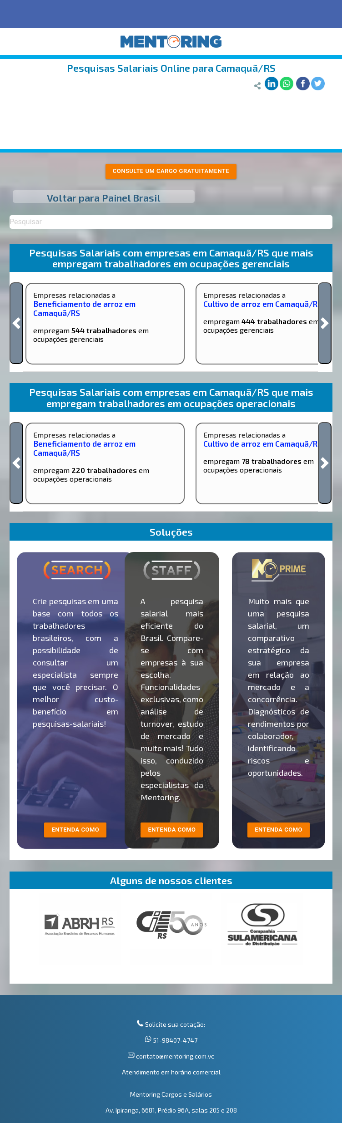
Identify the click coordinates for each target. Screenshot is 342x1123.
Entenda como (278, 829)
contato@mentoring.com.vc (174, 1056)
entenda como (75, 829)
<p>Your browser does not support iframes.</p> (171, 938)
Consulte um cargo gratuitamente (171, 170)
